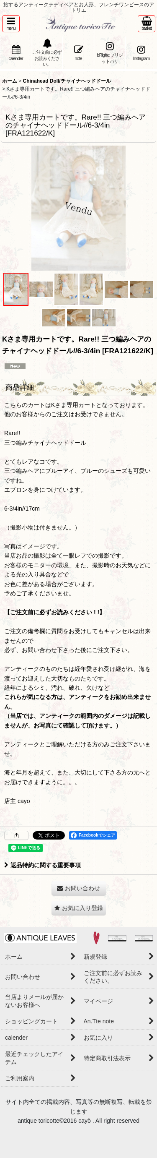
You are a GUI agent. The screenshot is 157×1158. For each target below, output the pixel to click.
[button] (11, 23)
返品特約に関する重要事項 (42, 865)
